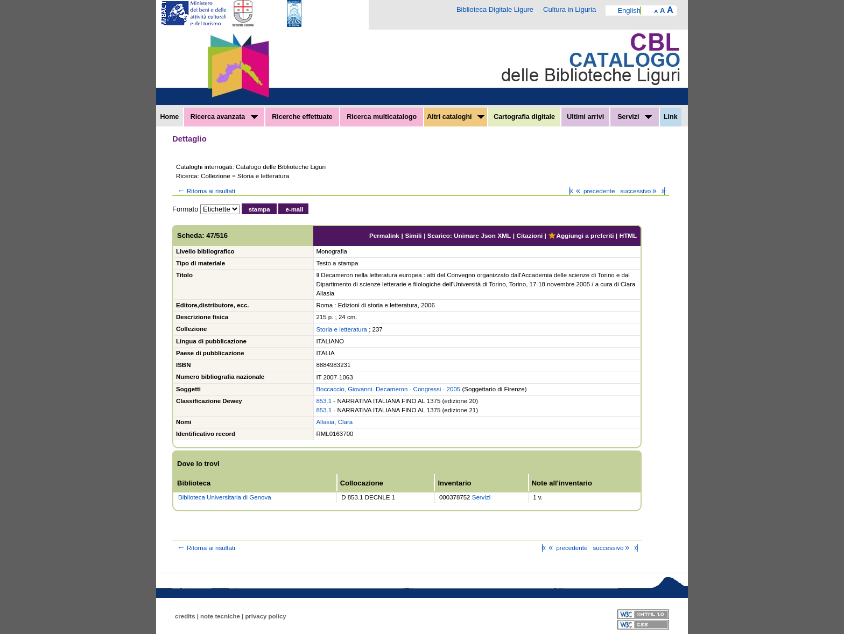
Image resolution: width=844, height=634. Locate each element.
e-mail (294, 209)
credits (185, 616)
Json (488, 235)
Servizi (634, 117)
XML (504, 235)
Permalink (384, 235)
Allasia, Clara (334, 422)
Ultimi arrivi (585, 117)
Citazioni (530, 235)
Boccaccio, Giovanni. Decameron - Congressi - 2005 (388, 389)
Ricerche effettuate (302, 117)
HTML (628, 235)
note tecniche (220, 616)
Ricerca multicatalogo (382, 117)
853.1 (324, 401)
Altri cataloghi (455, 117)
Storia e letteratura (341, 329)
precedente (594, 190)
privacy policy (265, 616)
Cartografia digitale (524, 117)
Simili (413, 235)
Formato (185, 209)
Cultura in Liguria (569, 9)
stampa (259, 209)
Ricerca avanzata (224, 117)
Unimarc (466, 235)
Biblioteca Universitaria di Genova (224, 497)
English (629, 10)
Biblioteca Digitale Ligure (494, 9)
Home (169, 117)
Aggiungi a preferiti (581, 235)
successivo (639, 190)
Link (671, 117)
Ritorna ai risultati (205, 190)
